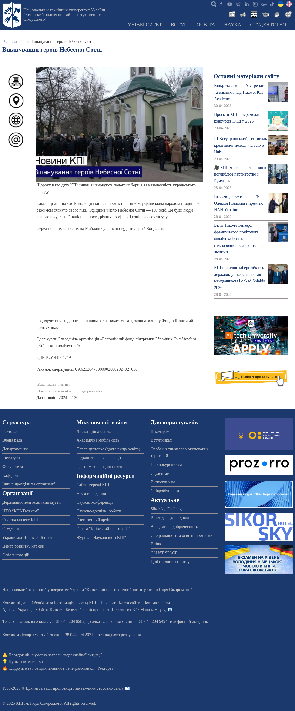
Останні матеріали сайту (246, 76)
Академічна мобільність (98, 440)
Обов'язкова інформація (53, 603)
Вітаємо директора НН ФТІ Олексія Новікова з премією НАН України (239, 203)
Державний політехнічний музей (31, 502)
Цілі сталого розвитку (170, 561)
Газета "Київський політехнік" (104, 528)
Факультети (12, 466)
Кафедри (10, 475)
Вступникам (161, 440)
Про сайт (107, 603)
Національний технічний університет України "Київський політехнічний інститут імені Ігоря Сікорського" (65, 15)
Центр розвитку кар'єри (23, 546)
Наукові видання (91, 493)
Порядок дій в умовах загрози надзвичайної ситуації (55, 655)
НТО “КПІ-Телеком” (20, 511)
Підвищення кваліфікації (99, 457)
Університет (144, 24)
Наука (232, 24)
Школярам (160, 431)
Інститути (11, 457)
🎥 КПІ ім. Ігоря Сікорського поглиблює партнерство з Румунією (240, 174)
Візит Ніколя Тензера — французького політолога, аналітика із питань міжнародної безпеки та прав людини (240, 238)
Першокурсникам (166, 464)
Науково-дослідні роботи (99, 511)
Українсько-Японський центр (28, 537)
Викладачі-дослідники (171, 517)
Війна (156, 544)
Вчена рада (12, 440)
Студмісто (11, 528)
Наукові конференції (95, 502)
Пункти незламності (27, 661)
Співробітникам (165, 490)
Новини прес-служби (54, 391)
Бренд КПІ (86, 603)
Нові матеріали (156, 603)
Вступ (179, 24)
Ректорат (10, 431)
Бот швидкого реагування (118, 634)
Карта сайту (129, 603)
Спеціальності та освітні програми (182, 535)
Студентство (268, 24)
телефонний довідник (189, 621)
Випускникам (163, 482)
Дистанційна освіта (94, 431)
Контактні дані (15, 603)
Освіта (206, 24)
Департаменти (15, 449)
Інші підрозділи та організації (28, 484)
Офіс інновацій (15, 555)
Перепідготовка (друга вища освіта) (108, 449)
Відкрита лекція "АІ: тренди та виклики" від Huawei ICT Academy (239, 92)
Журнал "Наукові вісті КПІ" (101, 537)
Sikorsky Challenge (167, 509)
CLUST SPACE (164, 553)
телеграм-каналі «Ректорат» (90, 668)
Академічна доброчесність (174, 526)
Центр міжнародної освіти (100, 466)
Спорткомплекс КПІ (20, 520)
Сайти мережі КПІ (93, 484)
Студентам (160, 473)
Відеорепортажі (91, 391)
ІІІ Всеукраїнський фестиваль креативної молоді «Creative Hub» (240, 145)
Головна (9, 41)
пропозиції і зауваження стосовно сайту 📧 (91, 688)
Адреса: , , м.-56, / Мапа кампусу (83, 609)
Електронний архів (93, 520)
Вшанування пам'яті (53, 384)
